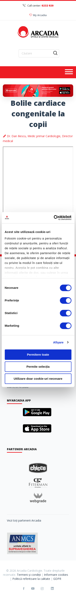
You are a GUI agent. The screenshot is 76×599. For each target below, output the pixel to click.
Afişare (58, 342)
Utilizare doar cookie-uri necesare (38, 378)
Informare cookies (56, 575)
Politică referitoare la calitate (31, 579)
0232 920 (48, 5)
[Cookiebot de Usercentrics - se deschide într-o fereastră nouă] (54, 217)
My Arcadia (38, 15)
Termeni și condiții (29, 575)
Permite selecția (37, 366)
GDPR (57, 579)
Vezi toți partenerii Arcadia (24, 520)
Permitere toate (38, 354)
